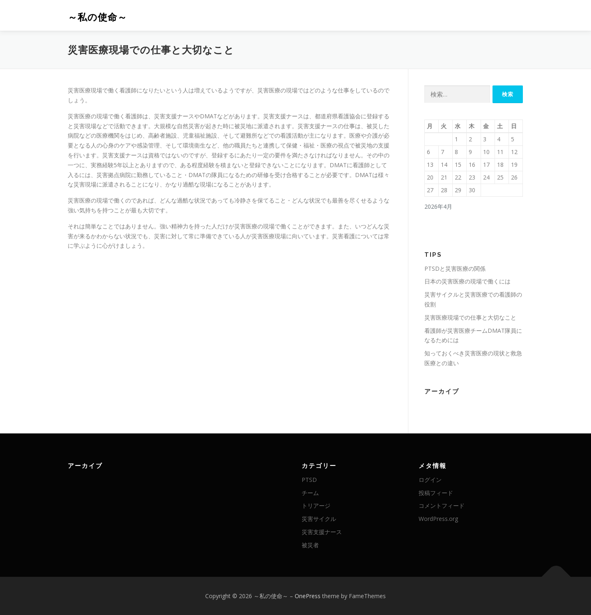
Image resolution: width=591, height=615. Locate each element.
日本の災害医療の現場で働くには (467, 281)
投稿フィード (436, 493)
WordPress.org (438, 519)
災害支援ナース (322, 532)
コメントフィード (442, 505)
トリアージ (316, 505)
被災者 (310, 545)
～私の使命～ (97, 16)
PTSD (309, 480)
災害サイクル (319, 519)
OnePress (308, 596)
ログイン (430, 480)
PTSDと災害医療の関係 (455, 268)
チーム (310, 493)
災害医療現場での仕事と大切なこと (470, 317)
